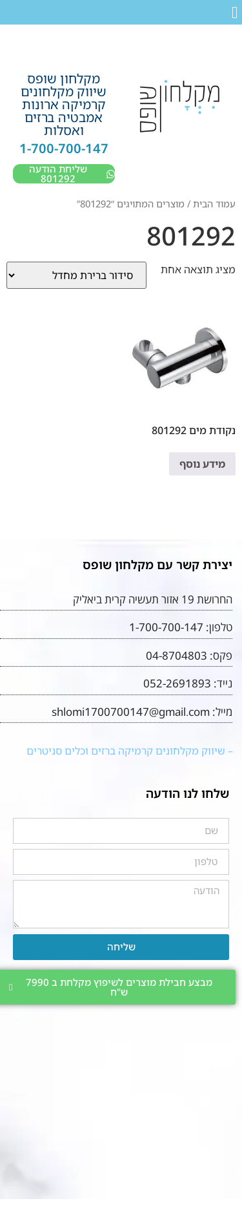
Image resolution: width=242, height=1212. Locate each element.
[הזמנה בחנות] (76, 275)
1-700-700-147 (63, 148)
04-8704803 (176, 655)
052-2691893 (177, 683)
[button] (235, 12)
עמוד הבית (214, 203)
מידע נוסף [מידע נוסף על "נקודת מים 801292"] (202, 464)
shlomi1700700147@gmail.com (131, 711)
